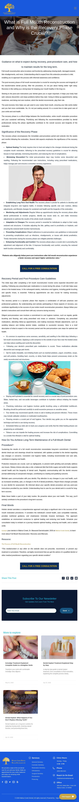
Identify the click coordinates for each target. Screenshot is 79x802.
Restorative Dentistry (38, 768)
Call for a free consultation (39, 268)
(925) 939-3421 (61, 771)
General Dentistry (37, 762)
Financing (35, 779)
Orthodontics (36, 771)
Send (66, 610)
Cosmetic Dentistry (38, 765)
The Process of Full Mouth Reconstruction (16, 544)
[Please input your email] (31, 610)
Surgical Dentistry (37, 773)
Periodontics (36, 776)
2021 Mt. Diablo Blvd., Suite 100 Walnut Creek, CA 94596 (66, 786)
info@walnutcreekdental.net (65, 778)
